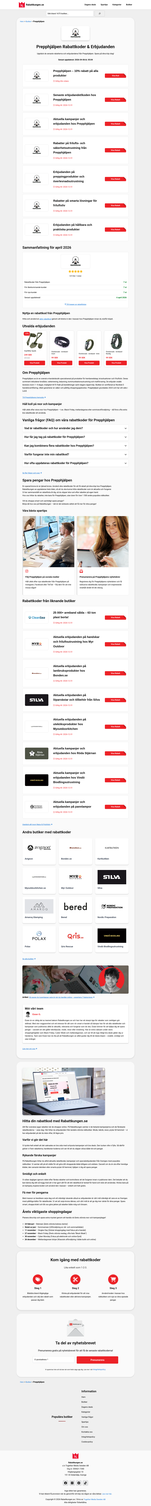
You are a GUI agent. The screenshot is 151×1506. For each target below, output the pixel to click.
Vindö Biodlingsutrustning (111, 946)
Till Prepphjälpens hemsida (34, 397)
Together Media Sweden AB (94, 1499)
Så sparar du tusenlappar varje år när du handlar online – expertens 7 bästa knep (64, 997)
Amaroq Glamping (34, 917)
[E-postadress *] (53, 1359)
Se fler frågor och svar (32, 473)
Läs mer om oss (30, 1049)
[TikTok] (85, 1483)
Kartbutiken (104, 858)
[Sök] (100, 13)
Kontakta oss (87, 1432)
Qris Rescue (67, 946)
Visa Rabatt (118, 99)
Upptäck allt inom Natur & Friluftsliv (38, 824)
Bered (64, 917)
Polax (28, 946)
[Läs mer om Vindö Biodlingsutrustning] (112, 935)
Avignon (29, 858)
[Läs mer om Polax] (39, 935)
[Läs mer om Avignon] (39, 848)
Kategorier (117, 5)
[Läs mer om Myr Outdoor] (75, 877)
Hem (22, 21)
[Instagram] (72, 1483)
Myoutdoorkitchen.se (36, 888)
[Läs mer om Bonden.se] (75, 848)
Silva (100, 888)
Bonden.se (66, 858)
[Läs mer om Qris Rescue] (75, 935)
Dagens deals (90, 5)
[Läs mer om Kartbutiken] (112, 848)
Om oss (85, 1427)
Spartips (104, 5)
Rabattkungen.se (35, 4)
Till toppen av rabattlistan (75, 304)
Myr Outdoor (67, 888)
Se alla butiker (29, 959)
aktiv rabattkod (46, 319)
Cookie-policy (87, 1442)
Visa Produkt (34, 363)
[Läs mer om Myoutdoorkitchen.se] (39, 877)
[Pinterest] (79, 1483)
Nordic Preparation (107, 917)
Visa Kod (119, 75)
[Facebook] (65, 1483)
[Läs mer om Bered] (75, 906)
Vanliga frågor (87, 1417)
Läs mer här (107, 1494)
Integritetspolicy (99, 1369)
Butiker (129, 5)
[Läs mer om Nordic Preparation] (112, 906)
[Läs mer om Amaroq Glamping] (39, 906)
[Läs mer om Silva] (112, 877)
